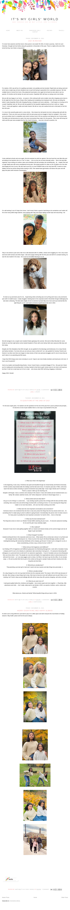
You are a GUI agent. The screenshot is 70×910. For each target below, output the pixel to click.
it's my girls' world (35, 19)
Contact (35, 32)
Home (8, 30)
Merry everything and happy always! (35, 611)
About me (19, 30)
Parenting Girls (34, 30)
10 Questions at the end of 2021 (35, 401)
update (37, 392)
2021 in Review (35, 41)
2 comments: (46, 599)
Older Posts (64, 897)
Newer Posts (5, 897)
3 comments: (45, 389)
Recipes (49, 30)
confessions (37, 602)
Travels (61, 30)
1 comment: (46, 889)
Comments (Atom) (15, 901)
